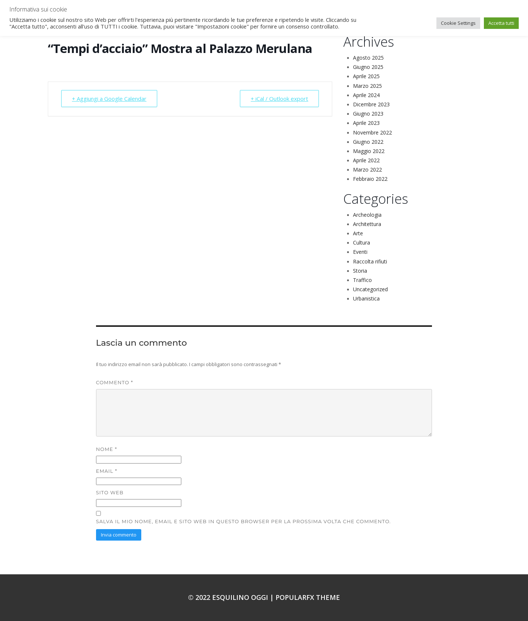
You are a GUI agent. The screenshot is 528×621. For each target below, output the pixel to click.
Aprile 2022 (366, 160)
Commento (114, 382)
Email (106, 471)
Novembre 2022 (372, 132)
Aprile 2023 (366, 122)
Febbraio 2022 (370, 178)
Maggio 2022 (369, 151)
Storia (360, 270)
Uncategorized (370, 289)
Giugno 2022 (368, 141)
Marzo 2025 (367, 85)
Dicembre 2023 (371, 104)
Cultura (361, 242)
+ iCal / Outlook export (279, 98)
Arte (358, 233)
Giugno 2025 (368, 66)
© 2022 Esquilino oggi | (231, 597)
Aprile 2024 (366, 95)
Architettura (367, 224)
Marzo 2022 (367, 169)
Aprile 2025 (366, 76)
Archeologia (367, 214)
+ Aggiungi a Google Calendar (109, 98)
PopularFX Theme (307, 597)
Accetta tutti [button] (501, 23)
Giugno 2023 (368, 113)
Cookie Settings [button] (458, 23)
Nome (106, 449)
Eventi (360, 251)
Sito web (109, 492)
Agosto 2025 (368, 57)
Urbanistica (366, 298)
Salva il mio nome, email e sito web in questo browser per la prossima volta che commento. (243, 521)
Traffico (362, 279)
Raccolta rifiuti (370, 261)
